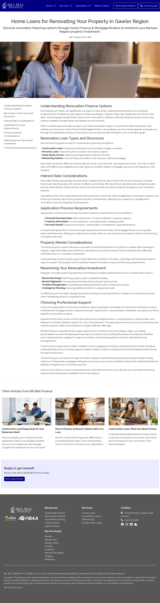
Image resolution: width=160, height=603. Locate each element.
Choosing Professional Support (20, 147)
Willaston (50, 559)
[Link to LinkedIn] (131, 524)
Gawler (48, 536)
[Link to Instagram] (127, 524)
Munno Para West (54, 552)
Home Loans (88, 513)
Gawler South (52, 543)
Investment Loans (91, 516)
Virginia (49, 556)
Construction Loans (92, 522)
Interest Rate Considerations (19, 120)
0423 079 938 (148, 5)
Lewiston (49, 549)
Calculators (81, 5)
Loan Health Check (55, 513)
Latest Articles (52, 526)
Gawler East (51, 539)
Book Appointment (125, 5)
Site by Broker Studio (13, 587)
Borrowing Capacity (55, 516)
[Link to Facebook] (123, 524)
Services (63, 5)
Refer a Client (101, 5)
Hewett (48, 546)
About (49, 5)
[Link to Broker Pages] (135, 524)
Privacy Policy (52, 522)
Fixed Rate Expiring (55, 519)
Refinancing (88, 519)
